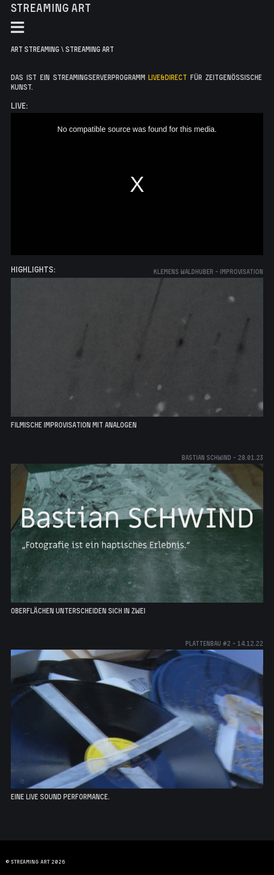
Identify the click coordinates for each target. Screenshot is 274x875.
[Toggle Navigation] (17, 27)
